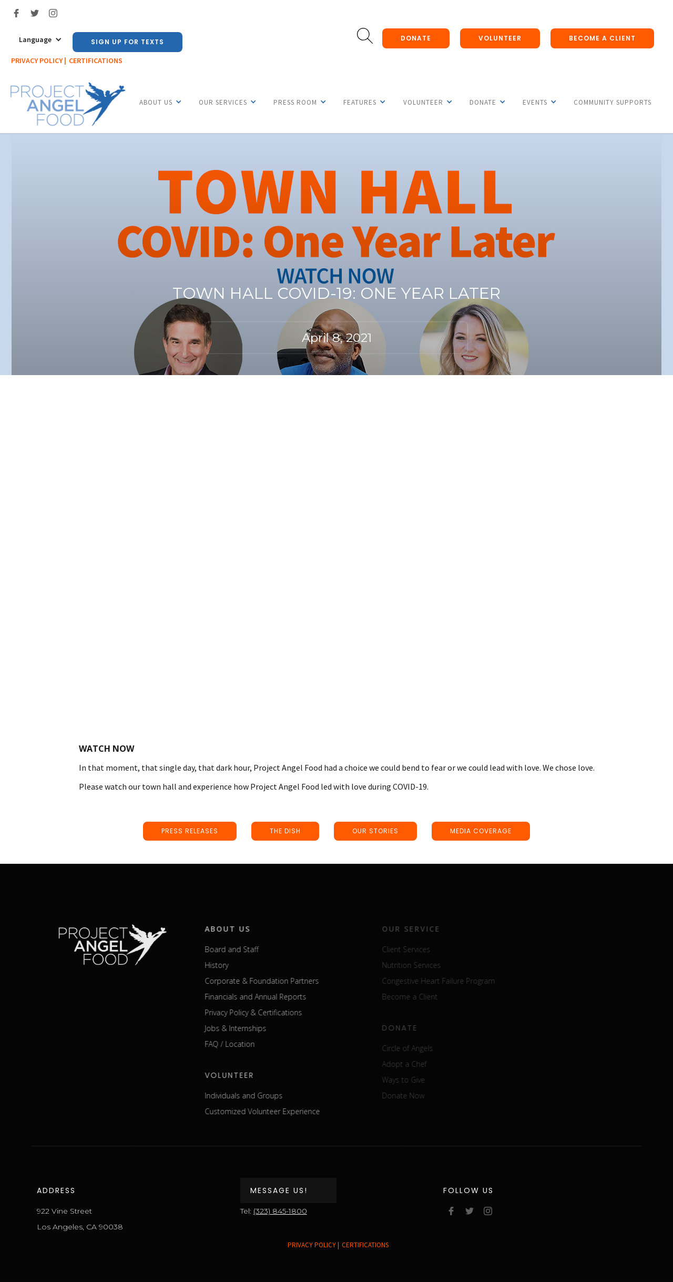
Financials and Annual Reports (267, 997)
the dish (285, 830)
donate (416, 38)
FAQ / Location (242, 1044)
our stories (375, 830)
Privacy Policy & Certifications (265, 1012)
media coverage (481, 830)
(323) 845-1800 (280, 1211)
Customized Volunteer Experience (274, 1111)
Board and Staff (243, 949)
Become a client (602, 38)
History (228, 965)
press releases (189, 830)
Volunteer (500, 38)
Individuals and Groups (255, 1096)
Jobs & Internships (247, 1028)
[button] (40, 39)
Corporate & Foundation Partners (274, 981)
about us (239, 929)
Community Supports (612, 102)
